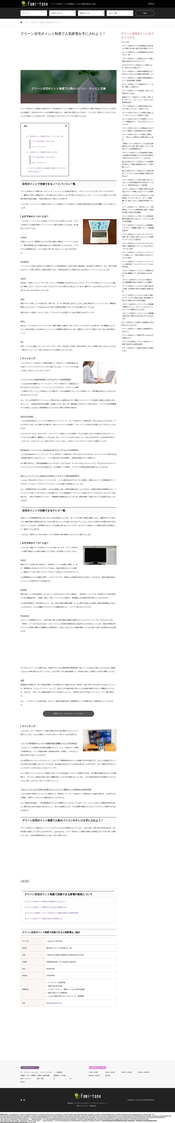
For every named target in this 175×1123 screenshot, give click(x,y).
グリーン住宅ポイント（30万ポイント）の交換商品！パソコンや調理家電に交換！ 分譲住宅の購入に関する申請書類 (138, 209)
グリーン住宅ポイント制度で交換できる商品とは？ (45, 918)
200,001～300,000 (94, 1075)
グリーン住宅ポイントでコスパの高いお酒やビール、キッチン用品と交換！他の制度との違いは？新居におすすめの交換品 (137, 297)
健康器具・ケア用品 (60, 1075)
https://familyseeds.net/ (54, 1003)
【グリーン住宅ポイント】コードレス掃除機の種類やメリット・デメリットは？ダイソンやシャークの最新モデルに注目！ (137, 306)
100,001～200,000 (143, 1072)
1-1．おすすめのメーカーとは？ (43, 141)
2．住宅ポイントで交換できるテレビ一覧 (42, 152)
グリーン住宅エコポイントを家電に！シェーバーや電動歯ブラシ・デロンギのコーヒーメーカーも (137, 121)
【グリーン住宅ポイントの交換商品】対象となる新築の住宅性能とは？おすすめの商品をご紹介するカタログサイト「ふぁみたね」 (137, 155)
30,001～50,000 (110, 1072)
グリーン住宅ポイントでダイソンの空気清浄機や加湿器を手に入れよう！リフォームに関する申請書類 (137, 218)
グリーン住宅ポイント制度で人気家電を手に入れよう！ (46, 901)
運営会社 (151, 4)
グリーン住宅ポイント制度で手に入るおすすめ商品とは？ (47, 907)
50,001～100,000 (127, 1072)
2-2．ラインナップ (39, 163)
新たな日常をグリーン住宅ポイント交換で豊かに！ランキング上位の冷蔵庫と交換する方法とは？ (137, 173)
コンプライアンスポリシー (83, 1103)
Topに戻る (25, 881)
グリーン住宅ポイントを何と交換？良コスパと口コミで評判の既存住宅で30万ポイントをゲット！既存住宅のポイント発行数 (138, 182)
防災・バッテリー (26, 1078)
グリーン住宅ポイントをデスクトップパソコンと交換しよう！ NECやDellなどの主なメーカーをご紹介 (138, 255)
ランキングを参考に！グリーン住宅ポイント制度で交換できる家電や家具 (52, 913)
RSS (24, 1100)
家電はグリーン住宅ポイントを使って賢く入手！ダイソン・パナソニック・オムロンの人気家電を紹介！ (137, 99)
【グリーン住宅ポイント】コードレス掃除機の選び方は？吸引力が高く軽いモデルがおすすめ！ (137, 315)
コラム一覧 (125, 42)
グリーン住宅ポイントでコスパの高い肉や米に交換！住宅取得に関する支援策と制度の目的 (137, 288)
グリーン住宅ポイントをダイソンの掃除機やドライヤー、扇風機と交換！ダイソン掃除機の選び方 (137, 227)
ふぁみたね (138, 1100)
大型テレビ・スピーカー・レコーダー (68, 714)
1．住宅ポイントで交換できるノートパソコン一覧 (45, 136)
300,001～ (108, 1075)
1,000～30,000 (93, 1072)
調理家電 (59, 1072)
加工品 (23, 1082)
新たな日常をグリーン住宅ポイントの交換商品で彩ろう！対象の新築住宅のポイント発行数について (137, 164)
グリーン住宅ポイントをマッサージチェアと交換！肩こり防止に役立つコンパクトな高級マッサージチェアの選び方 (137, 237)
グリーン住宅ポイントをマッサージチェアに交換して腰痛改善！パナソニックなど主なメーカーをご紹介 (137, 246)
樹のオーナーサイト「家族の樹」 (87, 1106)
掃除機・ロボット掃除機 (28, 1075)
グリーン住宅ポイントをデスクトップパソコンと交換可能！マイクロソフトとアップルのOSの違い (137, 264)
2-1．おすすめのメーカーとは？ (43, 157)
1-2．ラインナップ (39, 147)
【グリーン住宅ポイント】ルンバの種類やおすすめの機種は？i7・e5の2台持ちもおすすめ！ (137, 273)
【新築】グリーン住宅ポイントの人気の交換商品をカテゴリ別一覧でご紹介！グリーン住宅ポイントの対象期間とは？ (137, 146)
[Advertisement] (69, 54)
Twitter (21, 1100)
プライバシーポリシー (99, 1103)
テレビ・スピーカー (47, 1072)
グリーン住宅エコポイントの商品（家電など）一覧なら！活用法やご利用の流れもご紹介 (137, 137)
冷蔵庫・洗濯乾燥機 (43, 1075)
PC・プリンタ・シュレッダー (30, 1072)
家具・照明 (40, 1078)
